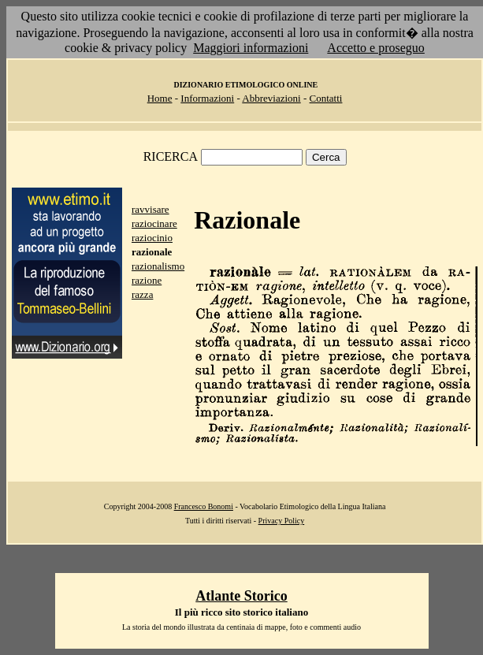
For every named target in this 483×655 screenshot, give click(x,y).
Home (160, 98)
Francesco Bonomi (203, 506)
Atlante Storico (241, 596)
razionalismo (158, 266)
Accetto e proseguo (376, 47)
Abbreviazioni (271, 98)
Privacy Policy (281, 520)
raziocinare (154, 223)
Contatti (326, 98)
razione (147, 280)
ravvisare (150, 209)
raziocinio (152, 238)
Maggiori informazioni (250, 47)
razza (142, 294)
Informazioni (207, 98)
